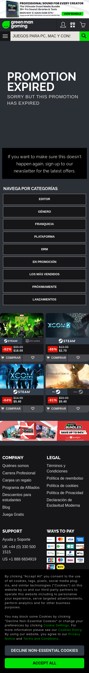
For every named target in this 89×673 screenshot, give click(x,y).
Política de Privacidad (65, 493)
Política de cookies (62, 486)
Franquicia (44, 224)
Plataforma (44, 236)
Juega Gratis (13, 514)
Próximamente (44, 287)
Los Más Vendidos (44, 274)
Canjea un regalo (16, 480)
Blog (6, 507)
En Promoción (44, 262)
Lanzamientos (44, 299)
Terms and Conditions (40, 638)
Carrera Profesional (18, 473)
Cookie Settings (56, 625)
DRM (44, 249)
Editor (44, 199)
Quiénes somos (15, 466)
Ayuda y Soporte (16, 539)
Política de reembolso (65, 478)
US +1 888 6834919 (19, 559)
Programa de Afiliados (21, 488)
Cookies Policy (70, 630)
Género (44, 211)
